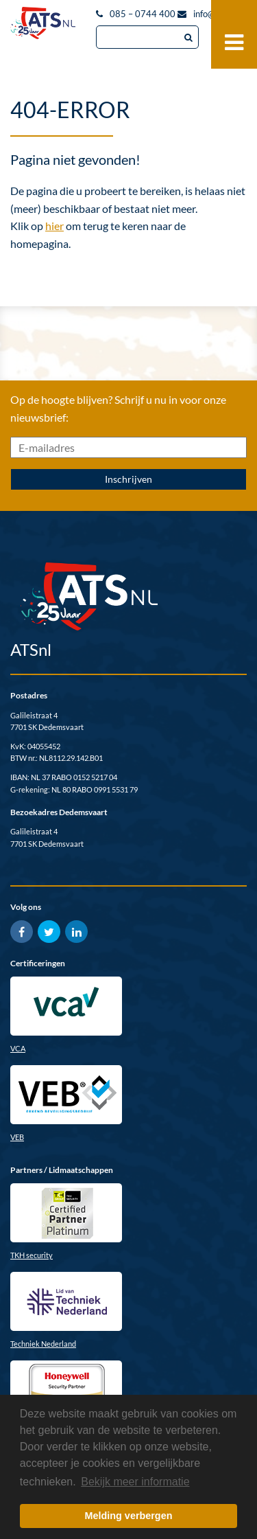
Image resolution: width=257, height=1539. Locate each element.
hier (54, 225)
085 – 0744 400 (142, 13)
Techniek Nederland (43, 1343)
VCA (17, 1048)
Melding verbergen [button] (129, 1515)
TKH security (31, 1255)
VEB (17, 1136)
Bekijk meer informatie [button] (135, 1481)
